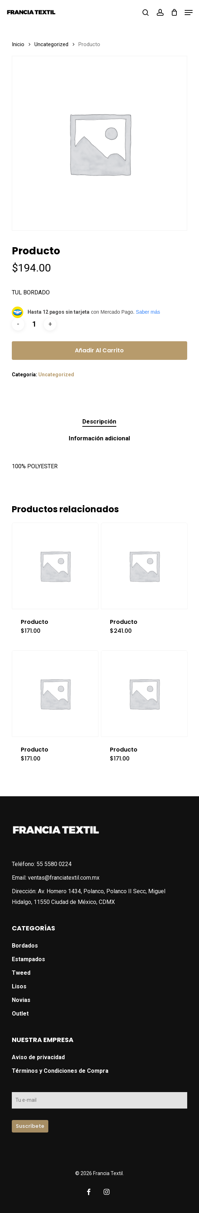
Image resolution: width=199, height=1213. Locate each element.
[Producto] (55, 566)
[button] (189, 12)
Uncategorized (51, 44)
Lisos (19, 986)
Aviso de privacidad (38, 1057)
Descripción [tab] (99, 421)
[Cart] (174, 12)
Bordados (25, 945)
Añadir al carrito (99, 350)
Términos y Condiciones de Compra (60, 1070)
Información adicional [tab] (99, 438)
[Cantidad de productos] (34, 324)
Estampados (28, 959)
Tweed (21, 972)
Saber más (148, 312)
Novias (21, 1000)
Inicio (18, 44)
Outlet (20, 1013)
